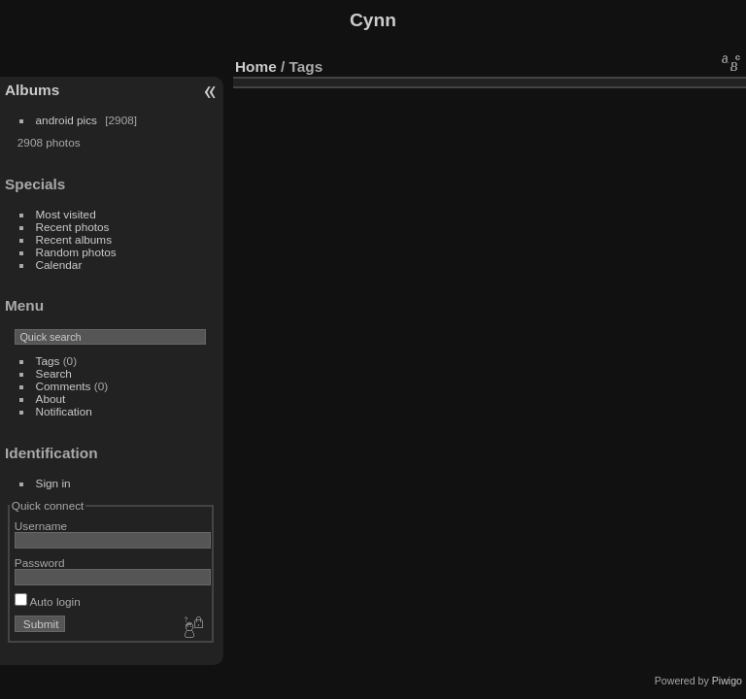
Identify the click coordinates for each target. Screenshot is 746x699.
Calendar (59, 264)
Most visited (66, 214)
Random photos (76, 252)
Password (40, 562)
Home (256, 66)
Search (54, 373)
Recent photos (73, 226)
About (51, 398)
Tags (48, 360)
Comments (63, 386)
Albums (32, 90)
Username (41, 525)
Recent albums (74, 239)
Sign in (53, 483)
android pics (66, 120)
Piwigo (727, 680)
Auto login (48, 601)
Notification (64, 411)
